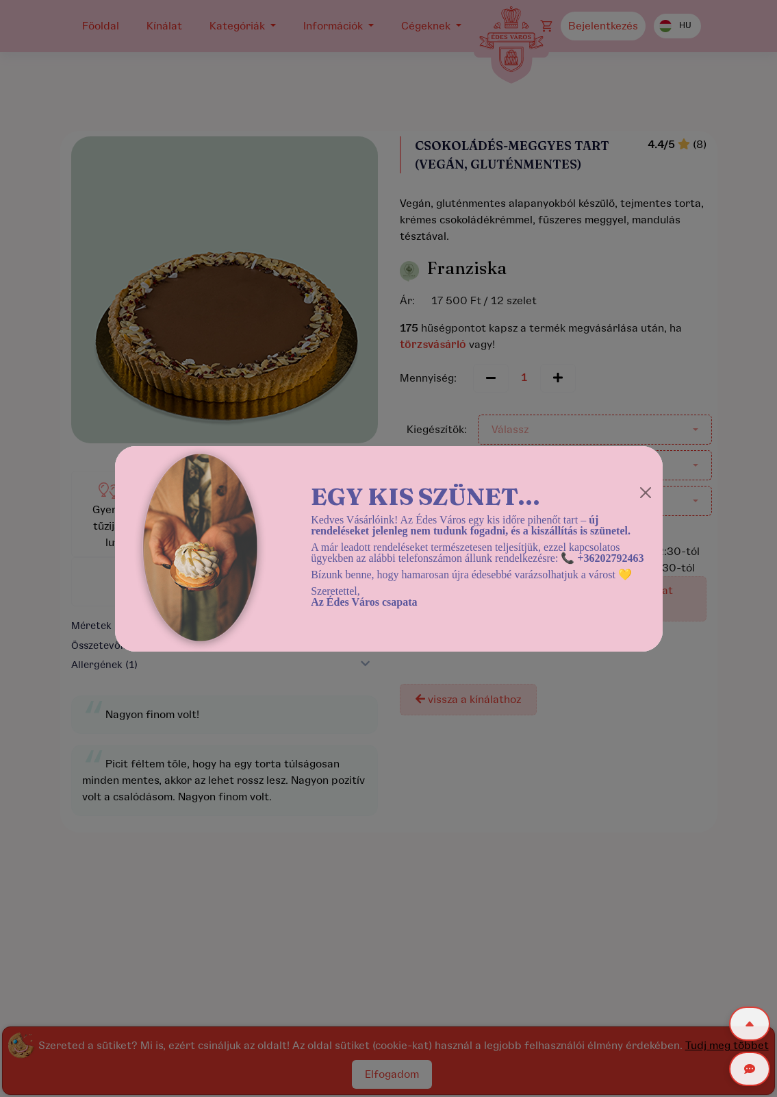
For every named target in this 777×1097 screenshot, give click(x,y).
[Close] (645, 492)
